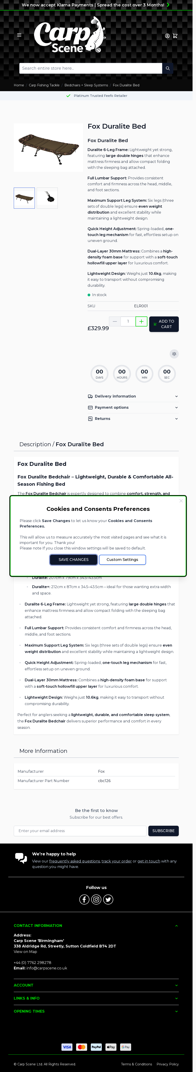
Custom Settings (122, 559)
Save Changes (73, 559)
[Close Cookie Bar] (181, 501)
